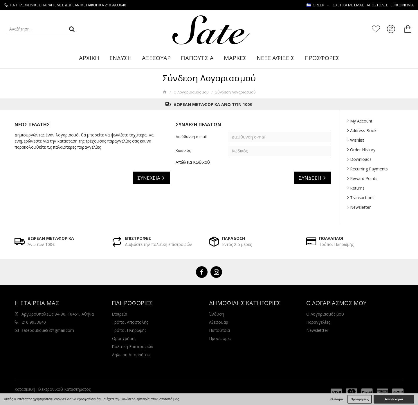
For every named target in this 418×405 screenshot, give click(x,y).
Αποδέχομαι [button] (394, 399)
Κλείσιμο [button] (336, 399)
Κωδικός (183, 150)
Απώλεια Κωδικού (193, 162)
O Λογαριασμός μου (191, 92)
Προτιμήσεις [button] (360, 399)
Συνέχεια (148, 177)
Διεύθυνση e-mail (191, 136)
